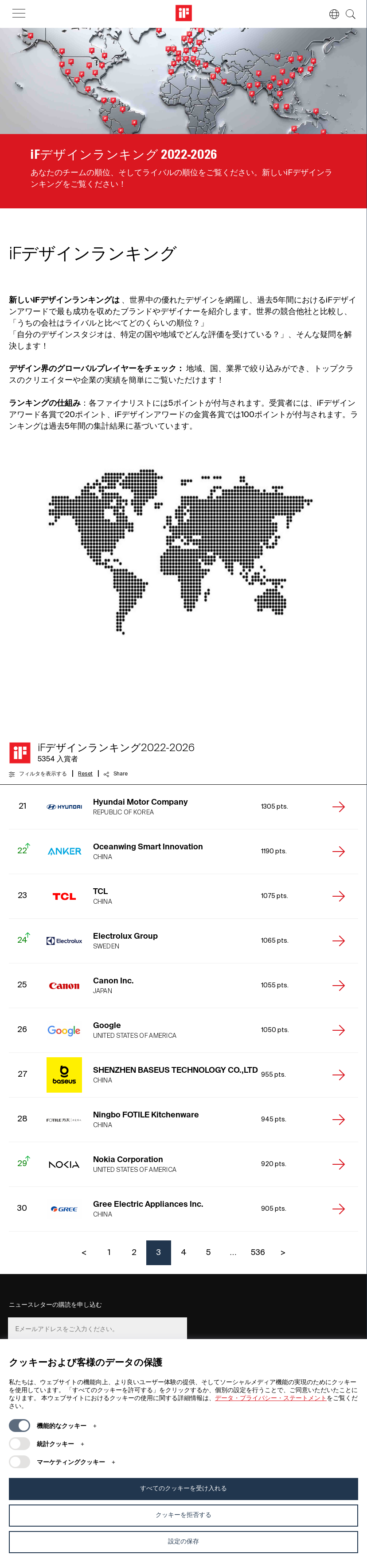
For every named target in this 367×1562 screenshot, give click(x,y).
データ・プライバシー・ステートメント (271, 1398)
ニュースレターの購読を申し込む (55, 1305)
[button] (329, 14)
